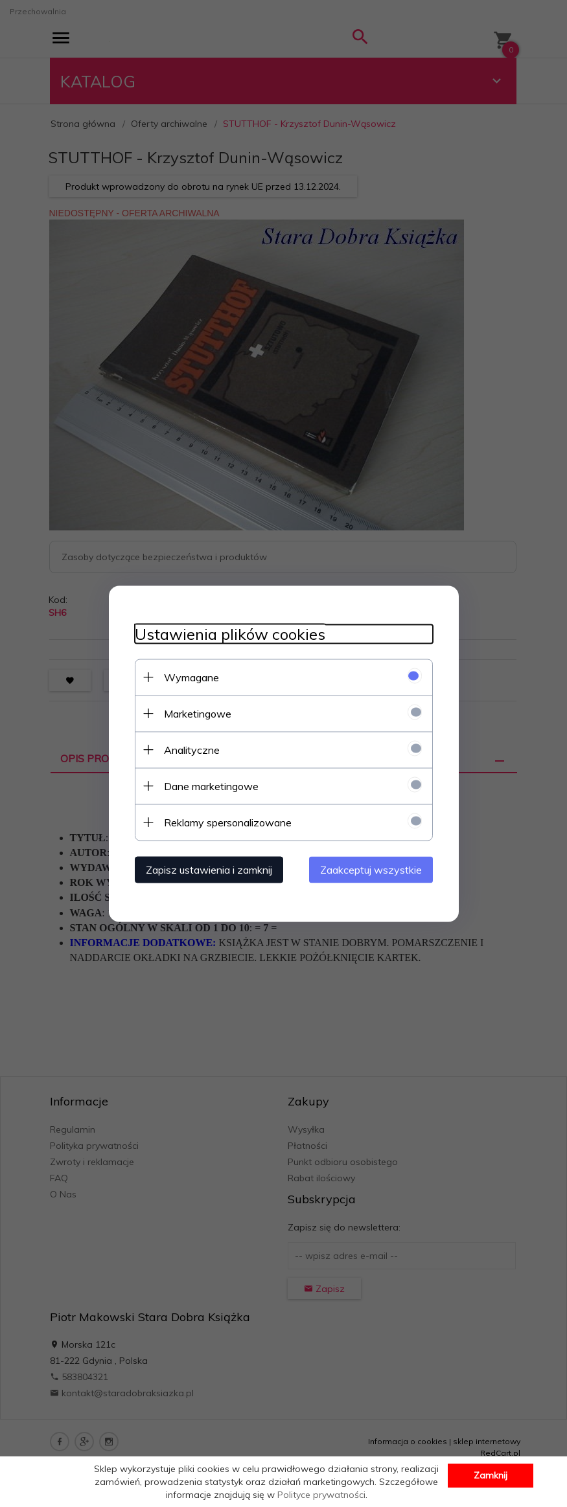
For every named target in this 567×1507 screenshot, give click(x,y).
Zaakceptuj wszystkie (371, 869)
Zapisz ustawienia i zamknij (209, 869)
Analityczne (192, 749)
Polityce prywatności (321, 1495)
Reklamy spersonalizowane (228, 821)
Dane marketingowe (211, 785)
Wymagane (191, 676)
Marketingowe (197, 713)
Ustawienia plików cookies (230, 633)
